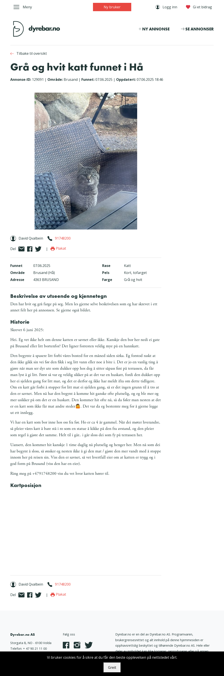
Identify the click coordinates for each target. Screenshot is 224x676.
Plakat (58, 248)
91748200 (63, 238)
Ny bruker (112, 7)
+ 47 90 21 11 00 (35, 648)
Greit (112, 667)
